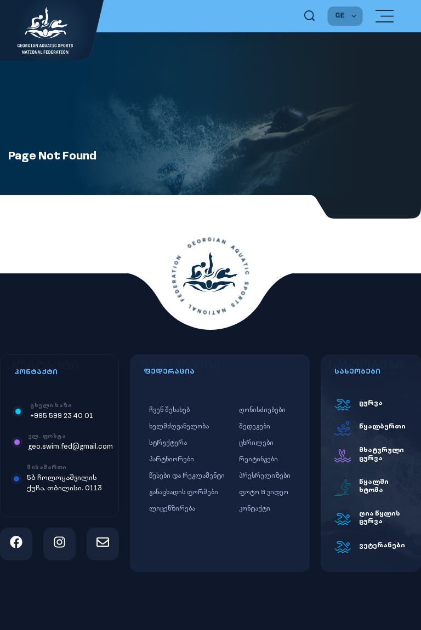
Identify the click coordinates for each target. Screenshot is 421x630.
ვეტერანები (382, 545)
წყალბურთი (382, 426)
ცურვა (371, 403)
